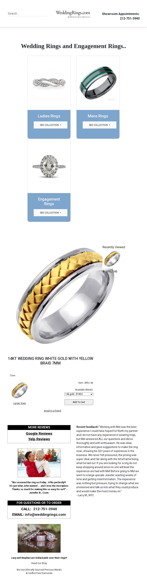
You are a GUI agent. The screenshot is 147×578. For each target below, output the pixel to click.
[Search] (25, 13)
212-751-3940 (129, 18)
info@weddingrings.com (45, 514)
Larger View (19, 403)
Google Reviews (39, 433)
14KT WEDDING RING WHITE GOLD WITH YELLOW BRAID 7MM (50, 360)
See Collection (49, 125)
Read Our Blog (39, 563)
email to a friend (52, 410)
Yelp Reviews (39, 439)
